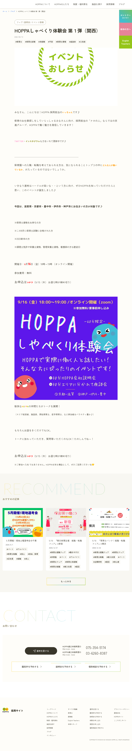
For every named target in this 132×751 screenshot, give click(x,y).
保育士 (70, 713)
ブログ (122, 4)
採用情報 (110, 4)
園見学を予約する (32, 666)
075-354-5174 (96, 647)
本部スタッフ (72, 724)
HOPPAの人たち (61, 4)
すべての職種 (72, 709)
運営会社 (117, 713)
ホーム (5, 11)
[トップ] (15, 4)
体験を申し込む (95, 720)
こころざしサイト (120, 720)
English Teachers (73, 720)
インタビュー (51, 735)
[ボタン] (66, 581)
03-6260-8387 (96, 653)
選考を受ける (41, 651)
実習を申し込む (95, 724)
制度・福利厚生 (80, 4)
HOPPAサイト (118, 717)
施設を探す (97, 4)
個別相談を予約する (100, 666)
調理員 (70, 717)
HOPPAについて (42, 4)
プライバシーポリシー (121, 709)
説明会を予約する (66, 666)
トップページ (51, 709)
